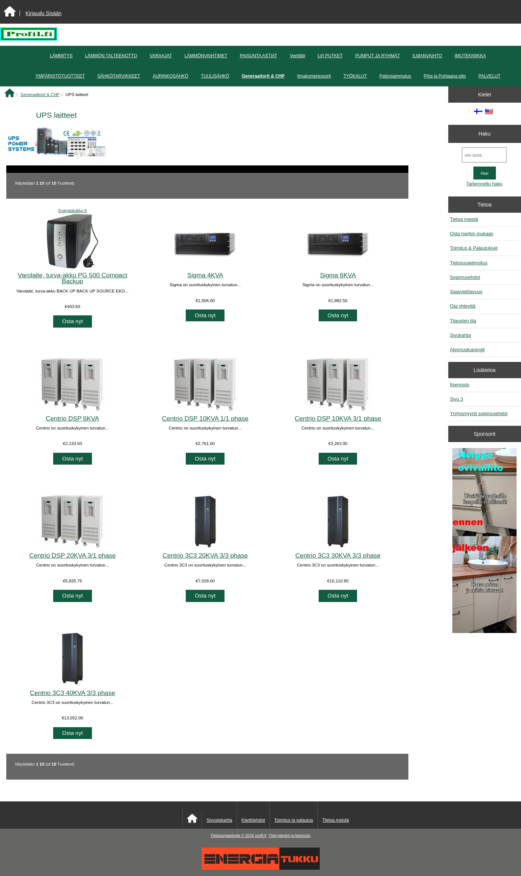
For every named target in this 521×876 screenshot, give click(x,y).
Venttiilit (297, 55)
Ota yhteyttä (463, 306)
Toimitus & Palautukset (474, 248)
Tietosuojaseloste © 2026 (232, 836)
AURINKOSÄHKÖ (170, 76)
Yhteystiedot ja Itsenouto (289, 836)
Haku (484, 134)
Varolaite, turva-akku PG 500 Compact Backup (72, 278)
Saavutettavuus (466, 291)
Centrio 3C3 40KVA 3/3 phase (72, 693)
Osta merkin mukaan (472, 233)
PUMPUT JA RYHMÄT (377, 55)
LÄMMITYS (61, 55)
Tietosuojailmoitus (469, 263)
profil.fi (260, 836)
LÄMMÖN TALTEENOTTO (111, 55)
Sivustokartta (219, 820)
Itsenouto (459, 384)
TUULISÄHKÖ (215, 76)
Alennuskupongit (467, 349)
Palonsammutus (395, 76)
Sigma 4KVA (205, 275)
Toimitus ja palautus (293, 820)
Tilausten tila (463, 321)
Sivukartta (460, 335)
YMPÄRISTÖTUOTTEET (60, 76)
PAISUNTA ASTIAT (258, 55)
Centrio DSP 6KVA (72, 418)
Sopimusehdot (465, 277)
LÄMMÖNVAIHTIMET (206, 55)
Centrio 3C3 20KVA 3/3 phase (205, 555)
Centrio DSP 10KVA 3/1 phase (338, 418)
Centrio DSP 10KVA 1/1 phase (205, 418)
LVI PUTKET (330, 55)
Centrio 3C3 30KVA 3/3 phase (338, 555)
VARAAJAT (161, 55)
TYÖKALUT (355, 76)
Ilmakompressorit (314, 76)
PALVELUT (490, 76)
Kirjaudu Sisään (43, 13)
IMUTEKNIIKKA (470, 55)
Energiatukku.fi (72, 210)
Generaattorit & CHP (39, 94)
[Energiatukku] (261, 868)
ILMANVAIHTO (427, 55)
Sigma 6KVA (338, 275)
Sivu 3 (456, 399)
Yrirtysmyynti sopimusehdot (479, 413)
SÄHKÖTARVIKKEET (118, 76)
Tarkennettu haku (484, 184)
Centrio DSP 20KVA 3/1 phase (72, 555)
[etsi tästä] (484, 155)
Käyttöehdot (253, 820)
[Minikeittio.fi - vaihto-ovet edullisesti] (484, 541)
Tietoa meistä (464, 219)
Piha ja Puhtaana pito (445, 76)
